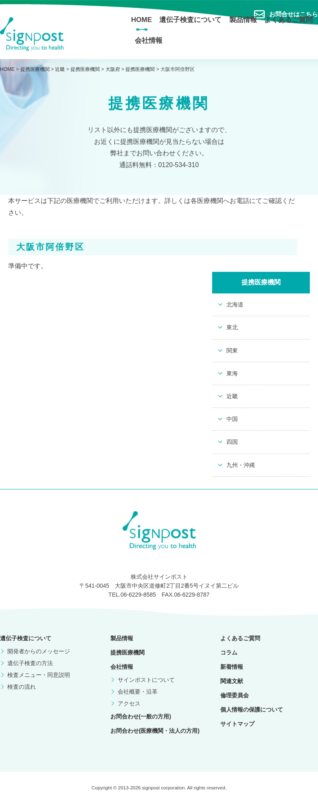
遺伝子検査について (190, 20)
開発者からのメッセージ (38, 651)
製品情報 (243, 20)
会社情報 (148, 40)
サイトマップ (237, 724)
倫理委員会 (234, 695)
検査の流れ (21, 686)
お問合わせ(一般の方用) (140, 716)
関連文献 (231, 681)
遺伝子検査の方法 (30, 663)
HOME (141, 20)
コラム (228, 652)
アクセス (129, 703)
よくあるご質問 (288, 20)
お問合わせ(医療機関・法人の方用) (155, 730)
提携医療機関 (127, 652)
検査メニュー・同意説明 (38, 675)
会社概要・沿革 (138, 691)
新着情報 (231, 666)
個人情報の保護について (251, 709)
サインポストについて (146, 680)
